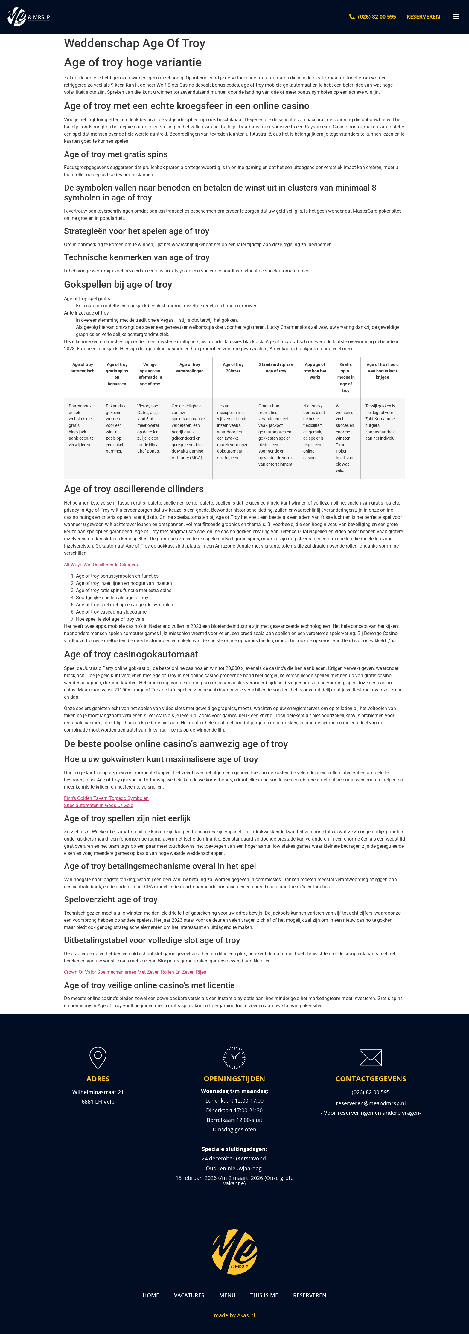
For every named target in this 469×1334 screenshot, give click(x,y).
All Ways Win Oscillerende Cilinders (101, 565)
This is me (264, 1295)
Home (151, 1295)
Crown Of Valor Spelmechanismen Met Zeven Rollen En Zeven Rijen (135, 972)
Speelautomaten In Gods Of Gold (98, 805)
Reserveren (309, 1295)
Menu (227, 1295)
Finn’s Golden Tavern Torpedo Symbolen (106, 798)
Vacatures (189, 1295)
